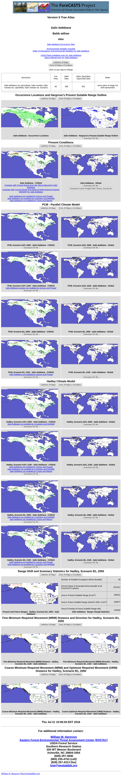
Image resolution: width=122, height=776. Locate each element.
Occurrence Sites (61, 44)
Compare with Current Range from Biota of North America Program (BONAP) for (31, 191)
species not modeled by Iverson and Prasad (31, 288)
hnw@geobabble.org (63, 765)
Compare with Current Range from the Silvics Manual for (31, 186)
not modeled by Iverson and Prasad (31, 196)
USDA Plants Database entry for (61, 55)
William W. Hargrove (64, 736)
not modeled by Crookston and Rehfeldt (30, 198)
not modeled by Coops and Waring (31, 201)
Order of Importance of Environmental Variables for (61, 51)
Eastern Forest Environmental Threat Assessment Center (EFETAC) (64, 740)
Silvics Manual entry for (60, 57)
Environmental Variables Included (61, 49)
